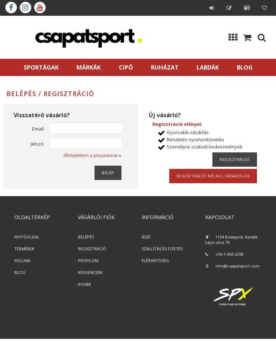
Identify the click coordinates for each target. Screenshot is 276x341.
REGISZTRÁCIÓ (92, 248)
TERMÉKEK (24, 248)
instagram (25, 7)
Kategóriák (233, 37)
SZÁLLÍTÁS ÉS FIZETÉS (162, 248)
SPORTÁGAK (41, 67)
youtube (40, 7)
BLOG (20, 272)
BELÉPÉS (86, 237)
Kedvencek (264, 8)
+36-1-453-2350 (229, 254)
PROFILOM (88, 260)
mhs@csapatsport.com (237, 266)
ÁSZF (146, 237)
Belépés (212, 8)
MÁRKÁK (89, 67)
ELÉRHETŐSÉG (155, 260)
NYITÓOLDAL (27, 237)
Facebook (11, 7)
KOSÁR (84, 284)
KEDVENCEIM (90, 272)
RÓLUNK (22, 260)
